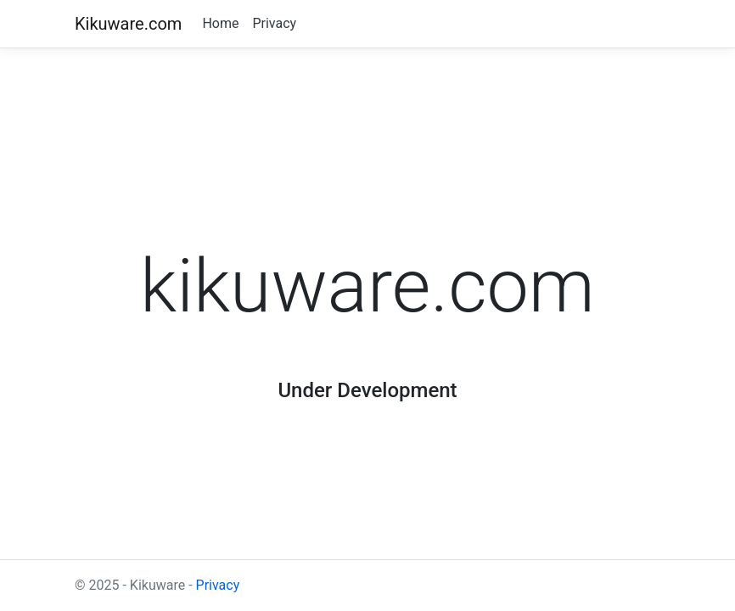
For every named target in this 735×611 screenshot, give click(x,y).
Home (220, 23)
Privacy (274, 23)
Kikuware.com (128, 24)
